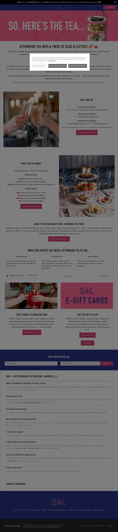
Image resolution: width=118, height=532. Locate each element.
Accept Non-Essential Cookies (77, 65)
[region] (59, 62)
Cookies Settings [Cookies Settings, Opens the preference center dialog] (38, 65)
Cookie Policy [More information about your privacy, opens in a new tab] (51, 60)
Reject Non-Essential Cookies (57, 65)
